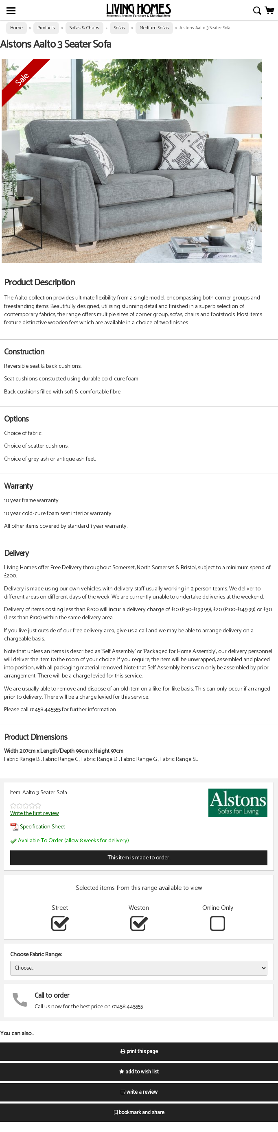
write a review (139, 1092)
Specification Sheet (37, 827)
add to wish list (139, 1072)
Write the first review (34, 813)
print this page (139, 1051)
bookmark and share (139, 1112)
